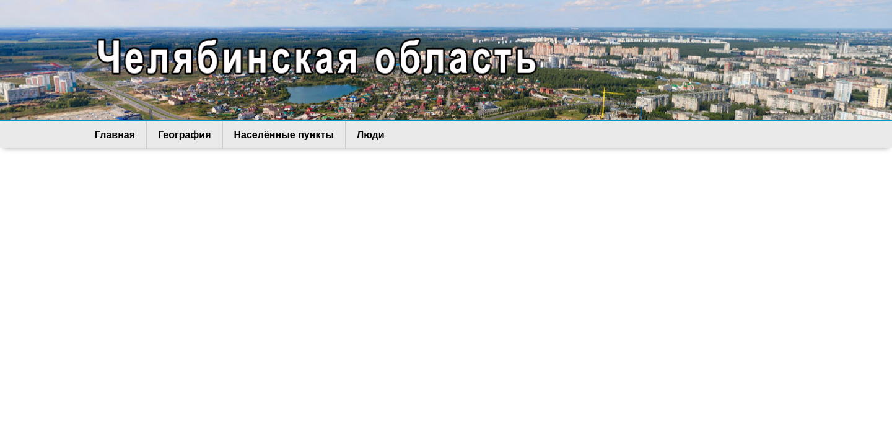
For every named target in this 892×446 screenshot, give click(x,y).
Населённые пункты (284, 134)
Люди (371, 134)
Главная (115, 134)
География (184, 134)
